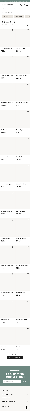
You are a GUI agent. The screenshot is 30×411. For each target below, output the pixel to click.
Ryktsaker (19, 16)
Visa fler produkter (15, 357)
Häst (6, 12)
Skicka (24, 381)
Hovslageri (7, 16)
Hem (3, 12)
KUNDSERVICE (15, 398)
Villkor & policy (15, 394)
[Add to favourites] (12, 30)
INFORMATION (15, 391)
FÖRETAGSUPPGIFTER (15, 401)
